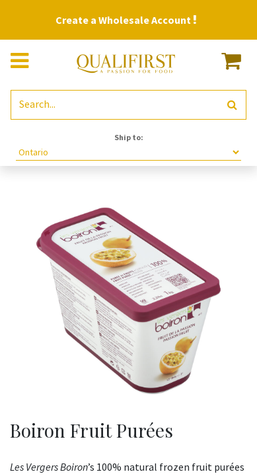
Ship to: (128, 137)
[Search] (232, 105)
